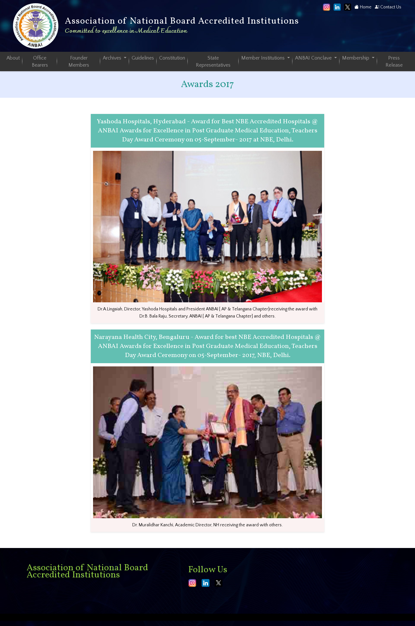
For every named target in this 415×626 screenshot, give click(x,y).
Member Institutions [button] (263, 58)
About (13, 58)
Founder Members (78, 61)
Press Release (394, 61)
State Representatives (213, 61)
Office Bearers (40, 61)
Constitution (172, 58)
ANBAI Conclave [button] (314, 58)
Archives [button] (113, 58)
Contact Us (388, 7)
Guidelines (143, 58)
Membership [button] (356, 58)
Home (363, 7)
